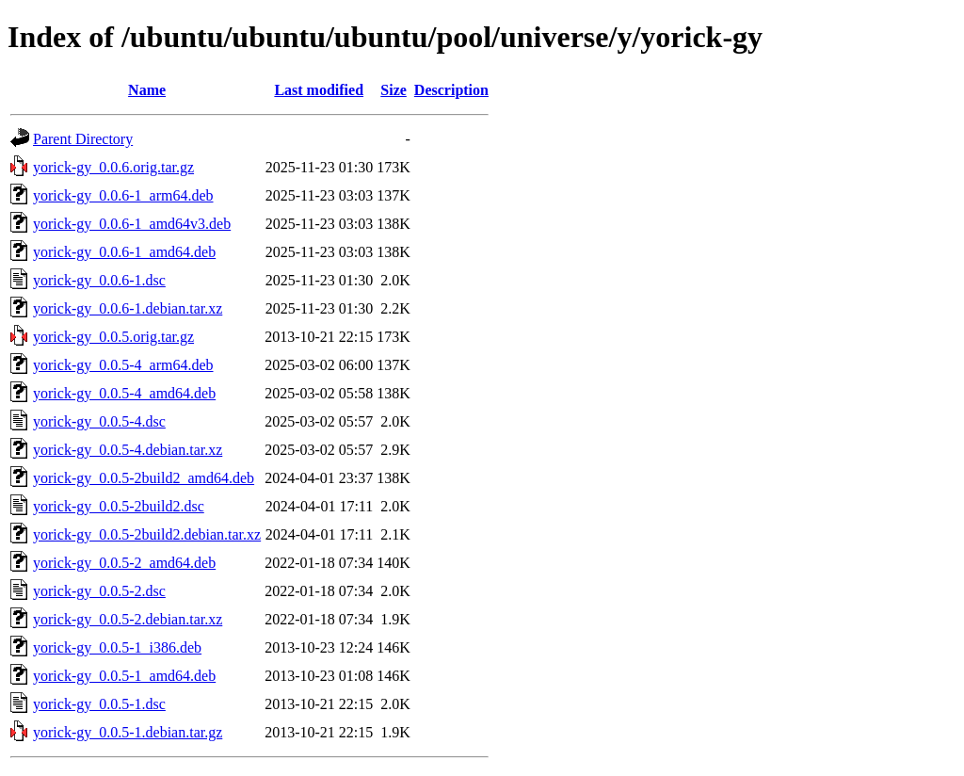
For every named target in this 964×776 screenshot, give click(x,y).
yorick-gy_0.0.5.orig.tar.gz (113, 337)
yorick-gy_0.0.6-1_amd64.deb (124, 252)
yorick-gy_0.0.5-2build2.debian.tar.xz (147, 534)
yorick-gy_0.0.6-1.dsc (99, 280)
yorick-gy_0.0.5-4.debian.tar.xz (127, 450)
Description (451, 90)
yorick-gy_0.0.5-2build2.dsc (118, 506)
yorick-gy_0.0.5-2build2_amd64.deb (143, 478)
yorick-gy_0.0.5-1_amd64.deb (124, 676)
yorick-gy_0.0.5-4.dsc (99, 421)
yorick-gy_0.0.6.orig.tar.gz (113, 167)
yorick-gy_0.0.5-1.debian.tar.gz (127, 732)
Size (393, 90)
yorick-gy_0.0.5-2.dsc (99, 591)
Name (147, 90)
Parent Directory (83, 139)
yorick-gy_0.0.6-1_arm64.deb (123, 195)
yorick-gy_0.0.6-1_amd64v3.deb (132, 224)
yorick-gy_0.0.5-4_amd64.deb (124, 393)
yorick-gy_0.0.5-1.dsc (99, 704)
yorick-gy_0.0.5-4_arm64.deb (123, 365)
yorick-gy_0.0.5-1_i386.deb (117, 647)
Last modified (318, 90)
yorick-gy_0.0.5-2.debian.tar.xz (127, 619)
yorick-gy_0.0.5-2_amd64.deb (124, 563)
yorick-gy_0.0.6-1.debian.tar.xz (127, 308)
